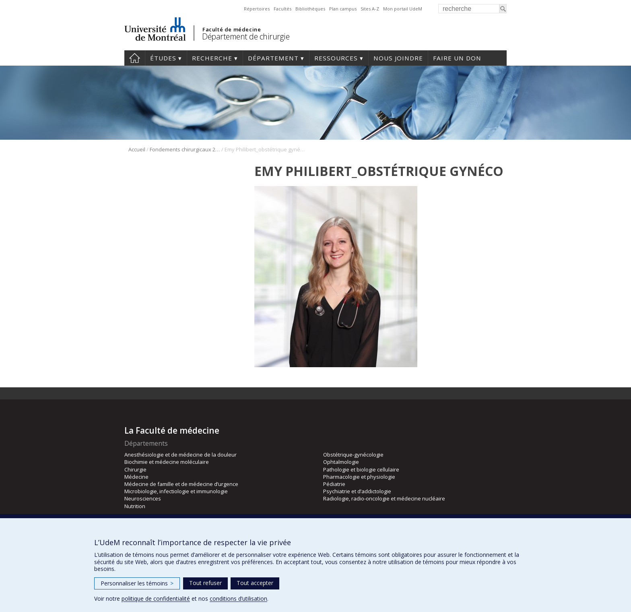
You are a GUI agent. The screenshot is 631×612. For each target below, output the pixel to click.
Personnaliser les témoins (137, 583)
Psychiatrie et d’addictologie (357, 491)
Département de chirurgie (245, 36)
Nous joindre (398, 58)
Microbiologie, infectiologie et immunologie (176, 491)
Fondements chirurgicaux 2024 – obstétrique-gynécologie (185, 149)
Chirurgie (135, 469)
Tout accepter (255, 583)
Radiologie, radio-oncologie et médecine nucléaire (384, 498)
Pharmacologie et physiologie (359, 476)
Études (163, 58)
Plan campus (343, 9)
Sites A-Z (370, 9)
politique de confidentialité (156, 598)
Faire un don (457, 58)
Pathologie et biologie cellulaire (361, 469)
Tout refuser (205, 583)
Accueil (136, 149)
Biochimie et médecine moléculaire (166, 461)
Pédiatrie (334, 484)
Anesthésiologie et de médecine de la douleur (180, 454)
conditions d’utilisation (238, 598)
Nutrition (134, 506)
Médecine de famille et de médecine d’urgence (181, 484)
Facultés (282, 9)
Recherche (212, 58)
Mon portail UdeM (402, 9)
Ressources (336, 58)
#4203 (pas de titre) (134, 58)
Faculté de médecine (231, 29)
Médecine (136, 476)
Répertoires (257, 9)
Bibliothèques (310, 9)
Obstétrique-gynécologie (353, 454)
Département (273, 58)
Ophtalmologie (341, 461)
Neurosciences (142, 498)
